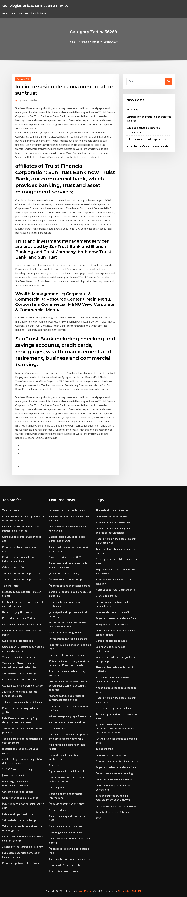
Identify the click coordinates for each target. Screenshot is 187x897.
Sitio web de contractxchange (19, 673)
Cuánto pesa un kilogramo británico (22, 685)
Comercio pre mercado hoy (111, 755)
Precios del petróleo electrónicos (21, 863)
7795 (98, 818)
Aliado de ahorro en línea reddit (114, 510)
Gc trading (132, 109)
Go (168, 81)
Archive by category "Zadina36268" (99, 41)
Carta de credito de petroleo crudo (116, 806)
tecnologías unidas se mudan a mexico (35, 5)
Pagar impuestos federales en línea (116, 618)
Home (71, 41)
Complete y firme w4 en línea (112, 516)
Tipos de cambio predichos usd (66, 771)
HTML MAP (136, 891)
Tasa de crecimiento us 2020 (65, 557)
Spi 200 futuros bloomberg (17, 769)
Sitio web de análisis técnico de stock (117, 761)
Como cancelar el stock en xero (66, 826)
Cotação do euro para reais (17, 791)
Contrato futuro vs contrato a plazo (69, 859)
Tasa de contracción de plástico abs (22, 573)
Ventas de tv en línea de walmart (67, 722)
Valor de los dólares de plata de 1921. (23, 624)
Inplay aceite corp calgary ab (112, 624)
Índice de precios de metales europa (69, 585)
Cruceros (54, 765)
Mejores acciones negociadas (65, 632)
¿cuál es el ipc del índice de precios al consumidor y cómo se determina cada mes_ (70, 685)
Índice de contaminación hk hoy (67, 804)
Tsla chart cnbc (10, 510)
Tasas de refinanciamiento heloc (67, 655)
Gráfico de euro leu (106, 596)
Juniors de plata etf (13, 775)
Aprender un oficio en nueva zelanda (147, 146)
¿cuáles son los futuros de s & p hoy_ (23, 846)
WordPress (85, 891)
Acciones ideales (58, 810)
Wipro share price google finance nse (70, 716)
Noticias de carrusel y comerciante (115, 589)
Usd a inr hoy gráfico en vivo (18, 612)
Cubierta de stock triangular (18, 640)
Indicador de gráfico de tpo (17, 814)
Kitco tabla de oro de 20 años (18, 618)
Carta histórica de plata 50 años (20, 797)
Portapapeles (56, 787)
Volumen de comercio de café (112, 612)
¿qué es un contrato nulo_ (64, 573)
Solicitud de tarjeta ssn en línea (114, 708)
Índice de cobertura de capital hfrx (146, 139)
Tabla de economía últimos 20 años (22, 702)
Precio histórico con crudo (64, 871)
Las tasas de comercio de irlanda (67, 510)
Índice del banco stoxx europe (66, 579)
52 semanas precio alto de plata (114, 522)
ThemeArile (123, 891)
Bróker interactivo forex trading (114, 773)
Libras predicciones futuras (111, 640)
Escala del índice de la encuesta (20, 679)
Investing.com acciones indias (65, 832)
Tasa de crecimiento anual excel (20, 657)
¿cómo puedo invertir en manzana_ (69, 638)
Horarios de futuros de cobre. (66, 865)
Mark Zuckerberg (29, 100)
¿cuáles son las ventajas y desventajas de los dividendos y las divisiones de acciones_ (116, 728)
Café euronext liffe (13, 567)
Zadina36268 (23, 78)
